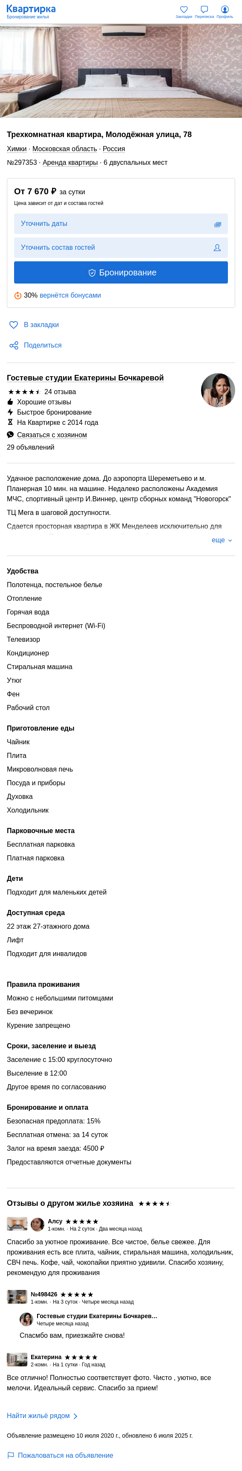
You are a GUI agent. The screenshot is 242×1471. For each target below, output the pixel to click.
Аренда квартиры (70, 162)
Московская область (64, 148)
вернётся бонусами (70, 295)
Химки (17, 148)
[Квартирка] (35, 12)
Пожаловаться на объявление (60, 1455)
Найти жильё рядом (38, 1415)
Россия (114, 148)
